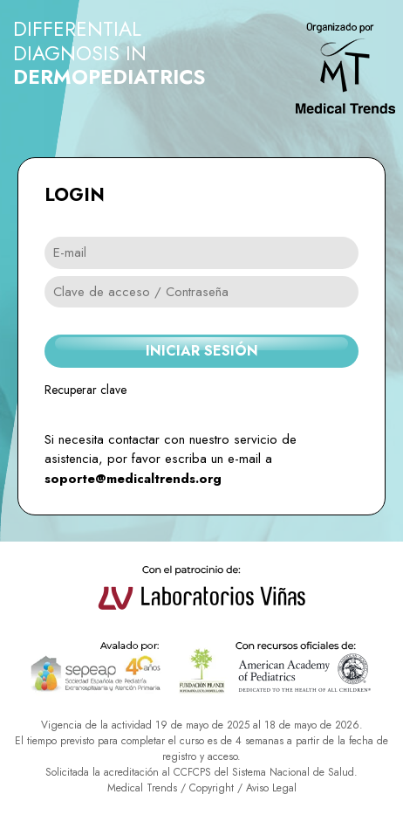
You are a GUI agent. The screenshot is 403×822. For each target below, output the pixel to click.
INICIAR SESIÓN (202, 351)
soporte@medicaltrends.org (133, 478)
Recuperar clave (85, 389)
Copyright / (217, 788)
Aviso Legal (271, 788)
